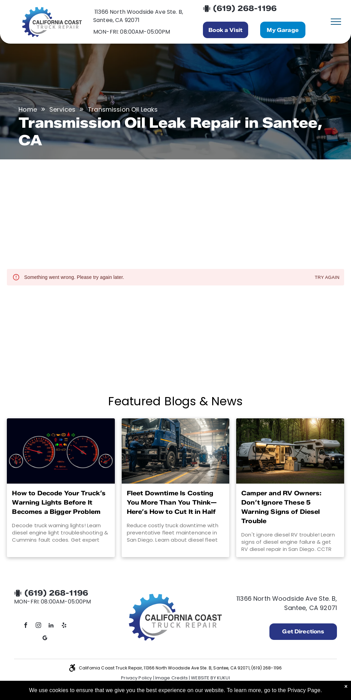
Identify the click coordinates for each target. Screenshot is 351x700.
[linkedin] (51, 626)
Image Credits (171, 678)
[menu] (336, 22)
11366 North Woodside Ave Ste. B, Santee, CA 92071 (138, 16)
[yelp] (64, 626)
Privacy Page (304, 690)
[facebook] (25, 626)
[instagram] (38, 626)
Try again (327, 277)
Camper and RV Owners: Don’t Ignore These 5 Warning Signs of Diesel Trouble (281, 507)
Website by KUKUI (210, 678)
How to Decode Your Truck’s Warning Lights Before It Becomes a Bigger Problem (59, 502)
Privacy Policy (136, 678)
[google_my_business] (44, 638)
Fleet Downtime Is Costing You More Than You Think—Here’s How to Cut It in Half (172, 502)
